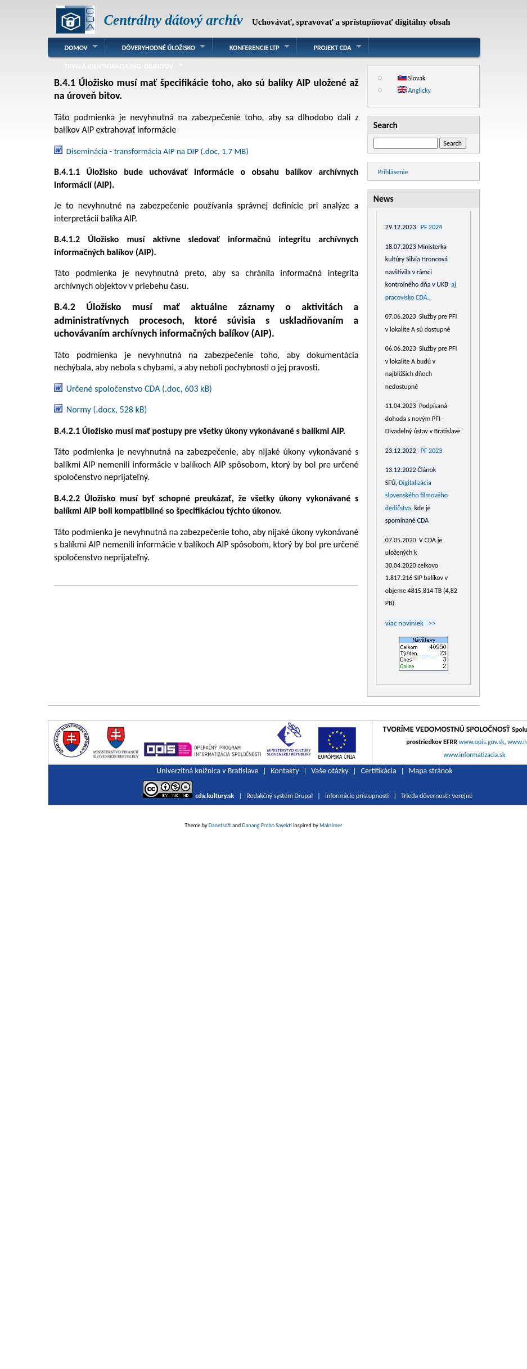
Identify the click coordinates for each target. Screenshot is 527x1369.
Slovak (412, 78)
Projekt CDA (333, 48)
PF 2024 (432, 227)
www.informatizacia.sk (474, 755)
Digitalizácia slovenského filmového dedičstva (416, 495)
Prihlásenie (393, 172)
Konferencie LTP (254, 48)
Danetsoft (220, 825)
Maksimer (330, 825)
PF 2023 (432, 451)
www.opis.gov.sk (482, 742)
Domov (76, 48)
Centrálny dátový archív (172, 20)
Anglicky (414, 90)
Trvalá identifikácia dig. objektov (119, 66)
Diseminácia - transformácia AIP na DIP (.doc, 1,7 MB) (157, 151)
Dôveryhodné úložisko (158, 48)
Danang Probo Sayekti (266, 825)
